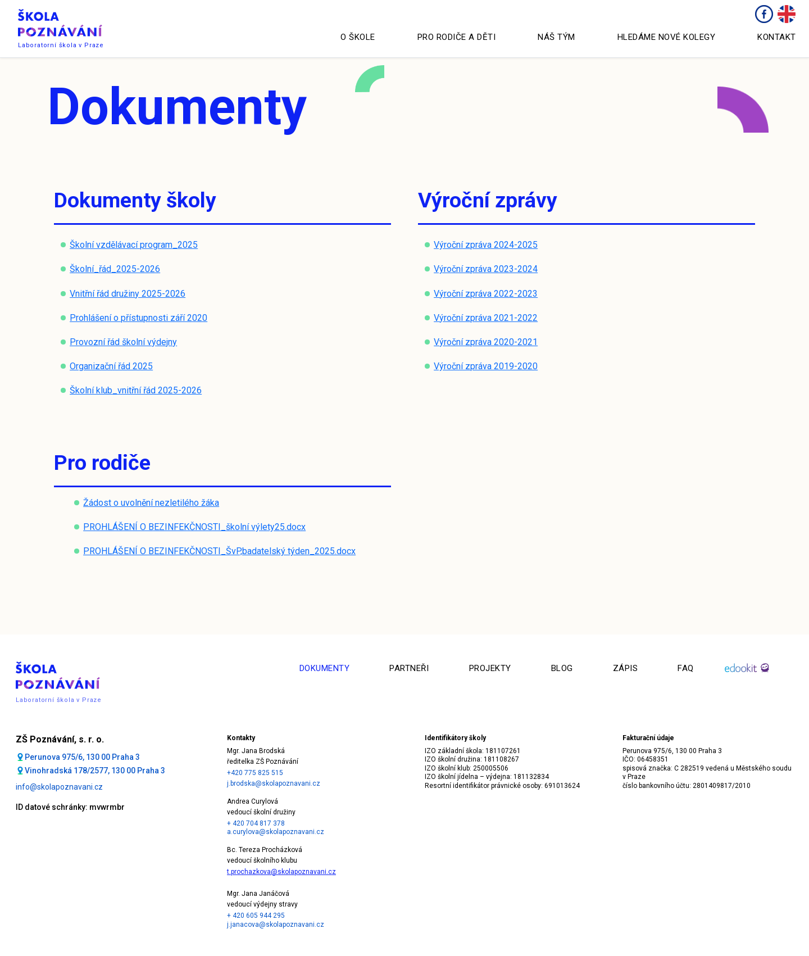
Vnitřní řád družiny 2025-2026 (127, 293)
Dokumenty (324, 668)
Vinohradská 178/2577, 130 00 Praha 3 (95, 770)
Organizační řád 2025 (111, 366)
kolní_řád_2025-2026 (117, 269)
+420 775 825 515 (255, 773)
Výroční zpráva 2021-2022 (486, 317)
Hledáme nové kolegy (666, 37)
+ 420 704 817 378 (256, 823)
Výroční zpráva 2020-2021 (486, 342)
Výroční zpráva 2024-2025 (486, 244)
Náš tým (556, 37)
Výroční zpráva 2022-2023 (486, 293)
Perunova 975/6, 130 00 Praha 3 (82, 757)
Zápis (625, 668)
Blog (562, 668)
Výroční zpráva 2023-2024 (486, 269)
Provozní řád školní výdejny (123, 342)
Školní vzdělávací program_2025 (134, 244)
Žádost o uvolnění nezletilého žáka (151, 502)
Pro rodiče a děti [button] (456, 37)
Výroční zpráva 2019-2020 (486, 366)
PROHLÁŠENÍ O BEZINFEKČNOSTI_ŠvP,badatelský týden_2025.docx (219, 551)
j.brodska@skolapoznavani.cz (273, 783)
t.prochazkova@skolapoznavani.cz (281, 872)
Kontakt (776, 37)
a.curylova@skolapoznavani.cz (275, 832)
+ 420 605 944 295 (256, 915)
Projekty (490, 668)
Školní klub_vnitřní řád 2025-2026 (136, 390)
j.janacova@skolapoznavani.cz (275, 924)
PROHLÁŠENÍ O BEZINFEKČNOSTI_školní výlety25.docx (194, 527)
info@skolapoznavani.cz (59, 786)
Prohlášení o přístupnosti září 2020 (138, 317)
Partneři (409, 668)
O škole (357, 37)
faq (686, 668)
